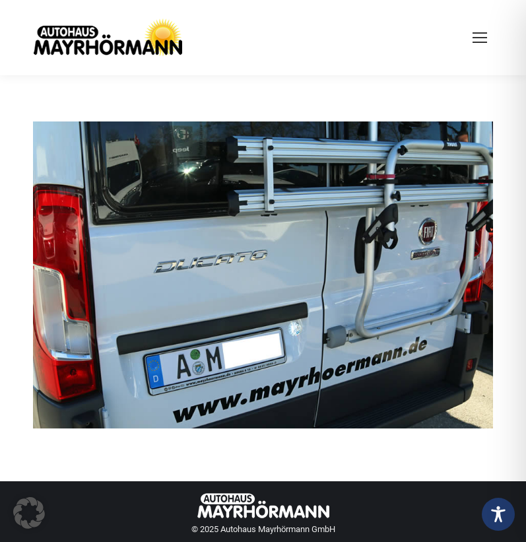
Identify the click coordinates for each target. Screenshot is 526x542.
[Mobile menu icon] (480, 37)
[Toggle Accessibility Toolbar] (498, 514)
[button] (29, 513)
